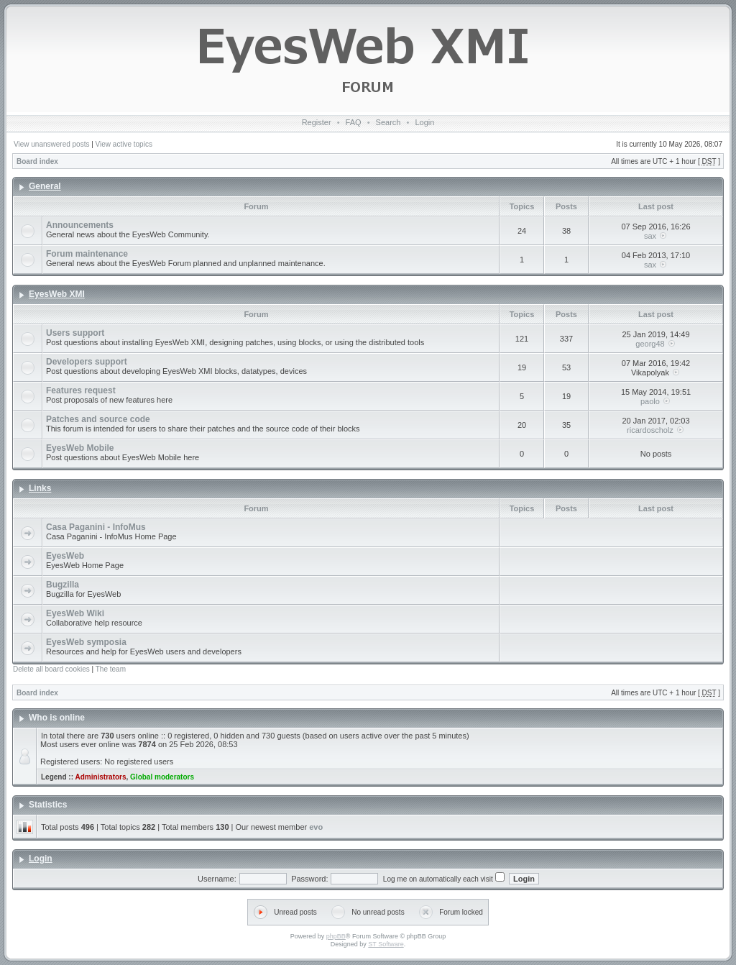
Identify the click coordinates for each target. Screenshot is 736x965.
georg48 (649, 343)
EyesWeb (65, 556)
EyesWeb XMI (57, 294)
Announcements (80, 225)
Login (424, 122)
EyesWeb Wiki (75, 613)
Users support (75, 333)
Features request (81, 390)
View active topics (124, 144)
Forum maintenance (87, 254)
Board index (37, 161)
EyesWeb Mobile (80, 448)
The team (111, 669)
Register (316, 122)
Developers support (86, 362)
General (45, 186)
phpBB (336, 936)
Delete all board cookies (51, 669)
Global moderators (162, 777)
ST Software (385, 944)
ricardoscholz (650, 430)
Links (40, 488)
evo (316, 827)
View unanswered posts (51, 144)
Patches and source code (98, 419)
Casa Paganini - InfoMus (96, 527)
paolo (650, 401)
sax (650, 236)
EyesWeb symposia (86, 642)
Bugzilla (62, 585)
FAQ (354, 122)
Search (388, 122)
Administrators (100, 777)
